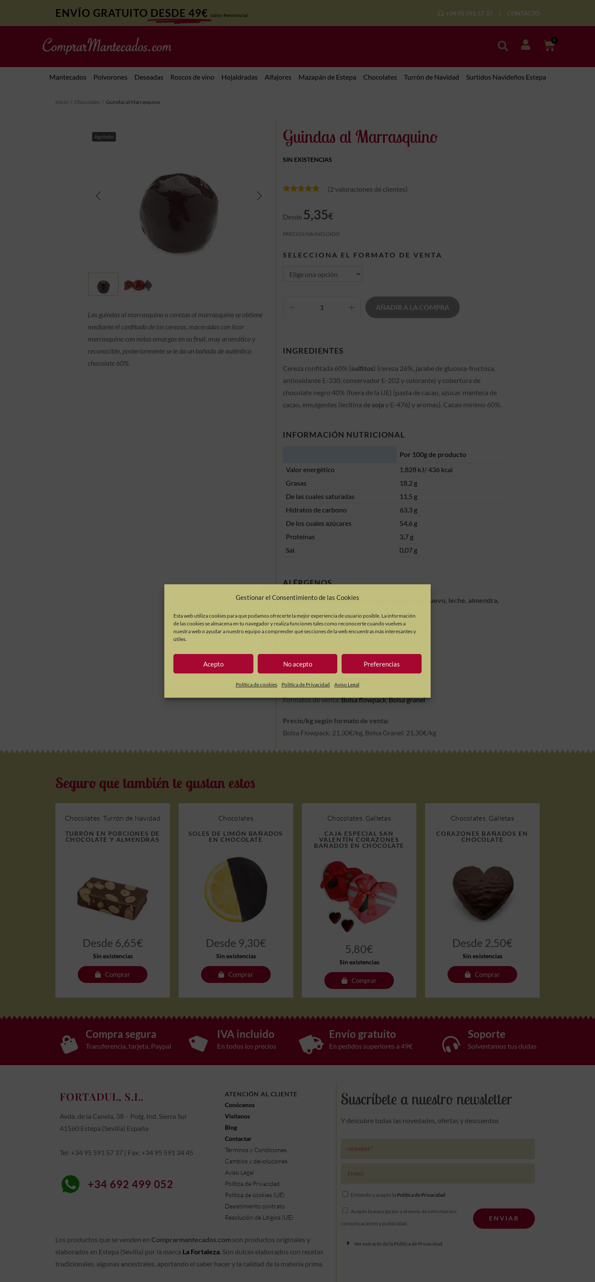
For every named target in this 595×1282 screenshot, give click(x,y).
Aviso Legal (346, 684)
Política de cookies (256, 684)
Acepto (213, 664)
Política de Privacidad (306, 684)
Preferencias (382, 664)
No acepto (297, 664)
